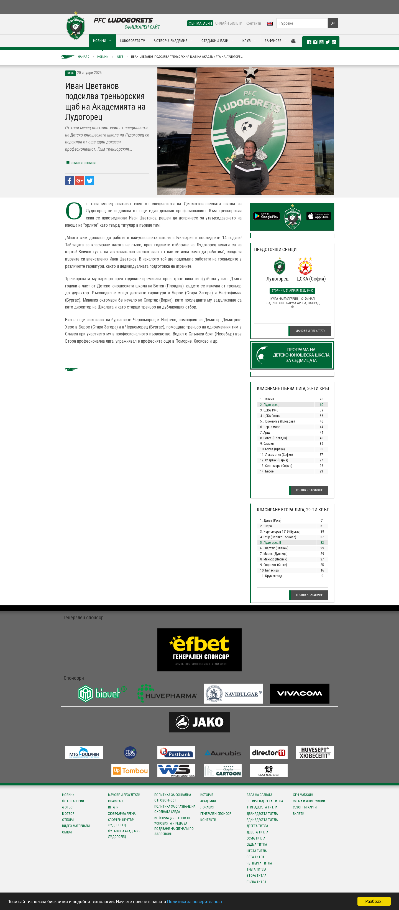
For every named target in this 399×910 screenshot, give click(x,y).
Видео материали (76, 826)
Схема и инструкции (309, 801)
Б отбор (68, 814)
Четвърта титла (259, 863)
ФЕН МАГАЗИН (200, 23)
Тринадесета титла (262, 807)
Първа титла (256, 882)
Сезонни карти (305, 807)
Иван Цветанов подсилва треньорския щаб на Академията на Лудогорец (186, 56)
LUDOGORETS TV (132, 41)
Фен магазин (303, 795)
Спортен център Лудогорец (121, 822)
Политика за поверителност (194, 901)
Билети (298, 814)
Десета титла (257, 826)
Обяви (67, 832)
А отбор (68, 807)
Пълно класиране (309, 490)
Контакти (253, 23)
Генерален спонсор (215, 814)
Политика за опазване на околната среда (174, 809)
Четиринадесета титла (265, 801)
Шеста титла (257, 851)
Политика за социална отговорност (172, 797)
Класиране (116, 801)
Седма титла (257, 844)
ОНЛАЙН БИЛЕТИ (228, 23)
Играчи (113, 807)
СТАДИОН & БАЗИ (214, 41)
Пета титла (255, 857)
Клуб (119, 56)
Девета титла (257, 832)
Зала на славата (259, 795)
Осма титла (256, 838)
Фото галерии (73, 801)
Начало (83, 56)
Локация (207, 807)
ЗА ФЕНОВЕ (273, 41)
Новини (103, 56)
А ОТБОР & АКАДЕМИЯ (170, 41)
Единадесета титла (262, 820)
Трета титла (256, 869)
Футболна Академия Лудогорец (124, 833)
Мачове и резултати (310, 331)
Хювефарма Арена (121, 814)
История (207, 795)
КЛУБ (246, 41)
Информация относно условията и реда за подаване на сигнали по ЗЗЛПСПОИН (174, 826)
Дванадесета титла (262, 814)
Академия (208, 801)
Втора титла (256, 876)
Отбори (68, 820)
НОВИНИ (99, 41)
